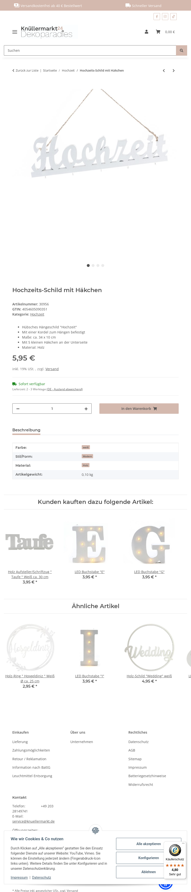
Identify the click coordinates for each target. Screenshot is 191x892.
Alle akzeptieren (147, 844)
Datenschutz (42, 877)
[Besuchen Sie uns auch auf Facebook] (157, 16)
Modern (87, 456)
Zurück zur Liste (27, 70)
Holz (85, 465)
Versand (52, 369)
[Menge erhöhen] (86, 408)
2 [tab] (93, 265)
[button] (146, 32)
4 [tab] (102, 265)
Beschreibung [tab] (26, 430)
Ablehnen (147, 872)
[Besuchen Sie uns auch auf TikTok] (173, 16)
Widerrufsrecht (140, 784)
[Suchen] (90, 50)
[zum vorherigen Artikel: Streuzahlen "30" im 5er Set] (164, 70)
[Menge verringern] (18, 408)
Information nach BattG (31, 767)
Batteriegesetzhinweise (147, 776)
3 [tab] (97, 265)
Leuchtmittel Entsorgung (32, 776)
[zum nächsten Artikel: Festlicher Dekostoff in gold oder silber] (174, 70)
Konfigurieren (147, 858)
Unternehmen (81, 741)
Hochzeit (37, 314)
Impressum (20, 877)
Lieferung (20, 741)
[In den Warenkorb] (16, 86)
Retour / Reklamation (29, 759)
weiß (86, 447)
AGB (131, 750)
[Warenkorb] (165, 32)
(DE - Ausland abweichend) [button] (65, 389)
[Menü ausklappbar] (16, 32)
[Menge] (52, 408)
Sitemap (135, 759)
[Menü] (183, 844)
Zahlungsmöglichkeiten (31, 750)
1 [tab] (88, 265)
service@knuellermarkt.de (33, 821)
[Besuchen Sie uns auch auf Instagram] (165, 16)
